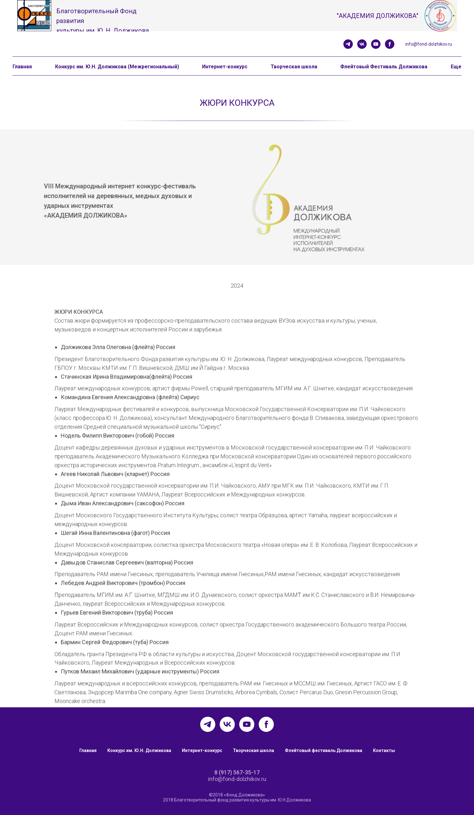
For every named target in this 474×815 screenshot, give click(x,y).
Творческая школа (253, 750)
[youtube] (376, 44)
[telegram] (348, 44)
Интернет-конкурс (202, 750)
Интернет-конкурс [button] (224, 67)
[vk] (362, 44)
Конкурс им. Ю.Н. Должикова (139, 750)
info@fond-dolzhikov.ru (428, 44)
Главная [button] (22, 67)
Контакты (384, 750)
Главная (88, 750)
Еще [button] (456, 67)
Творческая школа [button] (294, 67)
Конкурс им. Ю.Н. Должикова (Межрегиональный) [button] (117, 67)
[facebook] (389, 44)
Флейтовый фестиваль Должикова (323, 750)
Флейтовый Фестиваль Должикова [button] (383, 67)
